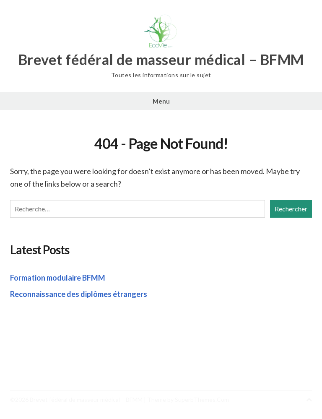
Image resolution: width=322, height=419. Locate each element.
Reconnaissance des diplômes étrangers (78, 294)
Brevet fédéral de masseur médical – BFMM (161, 59)
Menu (161, 101)
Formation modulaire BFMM (57, 277)
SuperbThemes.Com (202, 399)
